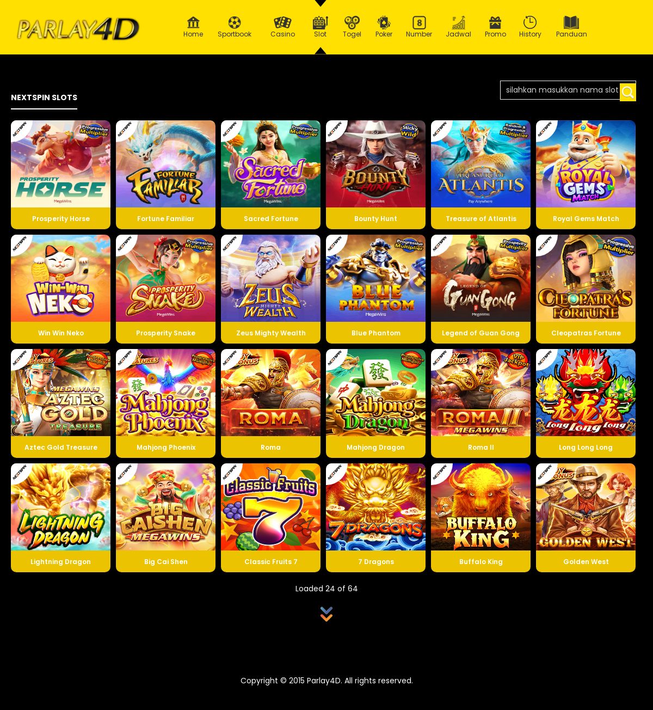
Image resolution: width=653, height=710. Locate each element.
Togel (352, 27)
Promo (495, 27)
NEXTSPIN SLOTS (44, 97)
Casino (282, 27)
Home (193, 27)
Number (419, 27)
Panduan (572, 27)
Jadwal (458, 27)
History (531, 27)
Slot (320, 27)
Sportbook (234, 27)
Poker (384, 27)
